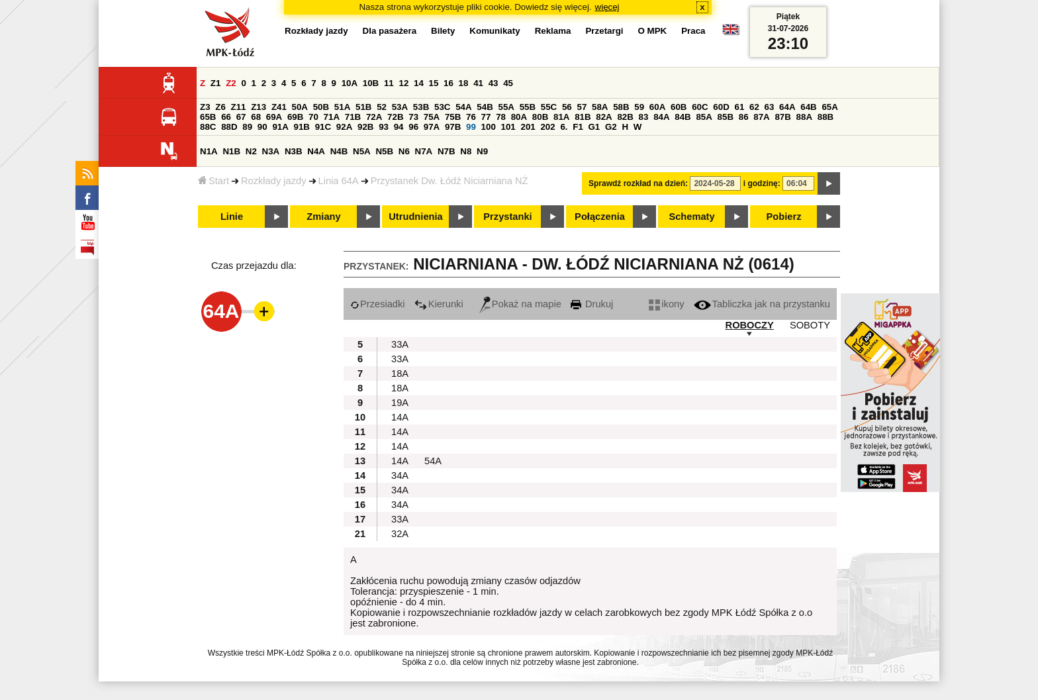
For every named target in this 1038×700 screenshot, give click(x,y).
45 (508, 83)
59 (639, 107)
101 (508, 127)
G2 (611, 127)
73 (413, 117)
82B (625, 117)
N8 (465, 151)
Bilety (443, 31)
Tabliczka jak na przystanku (762, 304)
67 (241, 117)
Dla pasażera (390, 31)
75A (432, 117)
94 (399, 127)
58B (621, 107)
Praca (693, 31)
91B (302, 127)
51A (342, 107)
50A (300, 107)
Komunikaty (494, 31)
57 (582, 107)
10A (349, 83)
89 (247, 127)
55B (528, 107)
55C (549, 107)
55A (506, 107)
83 (644, 117)
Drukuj (592, 304)
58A (600, 107)
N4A (316, 151)
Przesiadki (377, 304)
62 (754, 107)
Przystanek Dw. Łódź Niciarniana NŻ (449, 180)
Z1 (216, 83)
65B (208, 117)
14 (419, 83)
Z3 (205, 107)
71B (353, 117)
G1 (594, 127)
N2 (251, 151)
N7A (424, 151)
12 (403, 83)
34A (399, 475)
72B (395, 117)
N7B (446, 151)
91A (280, 127)
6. (563, 127)
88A (804, 117)
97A (432, 127)
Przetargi (604, 31)
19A (399, 402)
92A (344, 127)
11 (389, 83)
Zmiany (323, 216)
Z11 (238, 107)
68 (256, 117)
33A (399, 344)
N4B (339, 151)
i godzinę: (761, 183)
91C (323, 127)
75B (453, 117)
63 (770, 107)
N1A (209, 151)
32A (399, 533)
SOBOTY (810, 325)
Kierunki (438, 304)
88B (825, 117)
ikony (666, 304)
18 (464, 83)
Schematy (691, 216)
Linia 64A (338, 180)
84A (661, 117)
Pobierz (784, 216)
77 (486, 117)
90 (262, 127)
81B (582, 117)
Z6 (220, 107)
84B (682, 117)
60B (678, 107)
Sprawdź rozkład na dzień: (638, 183)
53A (400, 107)
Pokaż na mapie (520, 304)
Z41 (279, 107)
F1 (578, 127)
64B (808, 107)
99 (471, 127)
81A (561, 117)
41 (478, 83)
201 (528, 127)
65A (829, 107)
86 (744, 117)
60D (721, 107)
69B (295, 117)
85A (704, 117)
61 (739, 107)
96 (413, 127)
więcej (607, 7)
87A (761, 117)
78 (501, 117)
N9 (482, 151)
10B (371, 83)
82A (604, 117)
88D (229, 127)
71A (332, 117)
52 (382, 107)
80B (540, 117)
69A (274, 117)
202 (547, 127)
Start (213, 180)
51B (363, 107)
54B (485, 107)
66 (226, 117)
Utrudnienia (415, 216)
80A (519, 117)
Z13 (258, 107)
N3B (294, 151)
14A (399, 417)
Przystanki (507, 216)
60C (700, 107)
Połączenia (600, 216)
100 (488, 127)
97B (453, 127)
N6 (404, 151)
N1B (231, 151)
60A (657, 107)
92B (365, 127)
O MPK (652, 31)
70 (313, 117)
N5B (384, 151)
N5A (362, 151)
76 (471, 117)
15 (434, 83)
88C (208, 127)
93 (384, 127)
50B (321, 107)
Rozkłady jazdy (274, 180)
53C (442, 107)
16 (448, 83)
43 (493, 83)
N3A (271, 151)
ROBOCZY (750, 325)
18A (399, 373)
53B (421, 107)
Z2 (231, 83)
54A (463, 107)
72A (374, 117)
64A (787, 107)
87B (782, 117)
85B (725, 117)
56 (567, 107)
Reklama (553, 31)
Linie (231, 216)
